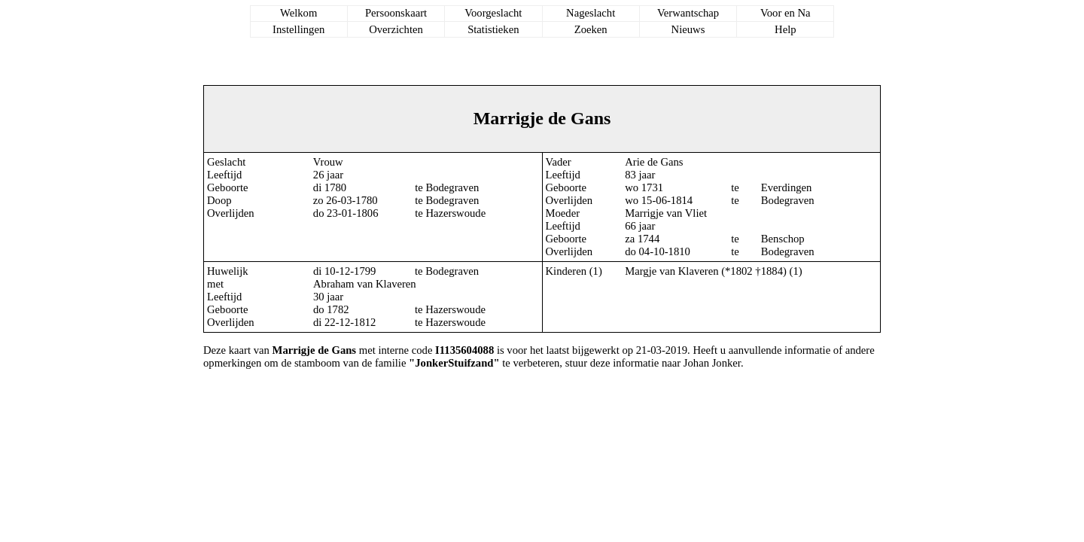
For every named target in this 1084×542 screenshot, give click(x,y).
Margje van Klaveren (671, 271)
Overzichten (396, 29)
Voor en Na (785, 13)
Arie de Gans (654, 162)
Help (785, 29)
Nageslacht (590, 13)
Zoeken (590, 29)
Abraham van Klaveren (364, 284)
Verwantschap (688, 13)
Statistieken (493, 29)
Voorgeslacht (493, 13)
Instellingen (298, 29)
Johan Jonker (712, 363)
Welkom (298, 13)
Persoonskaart (396, 13)
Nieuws (688, 29)
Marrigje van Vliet (666, 213)
